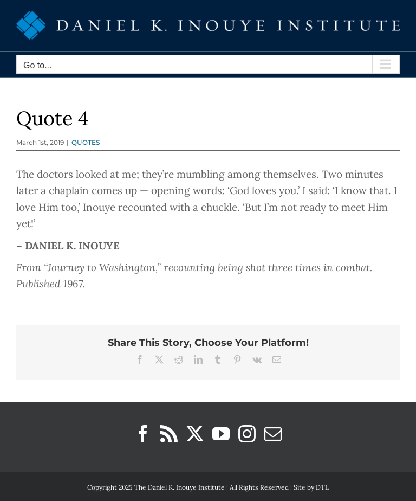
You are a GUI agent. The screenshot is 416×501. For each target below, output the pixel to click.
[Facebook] (143, 433)
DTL (322, 487)
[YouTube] (221, 433)
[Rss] (169, 433)
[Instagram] (247, 433)
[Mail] (273, 433)
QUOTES (86, 142)
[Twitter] (195, 433)
